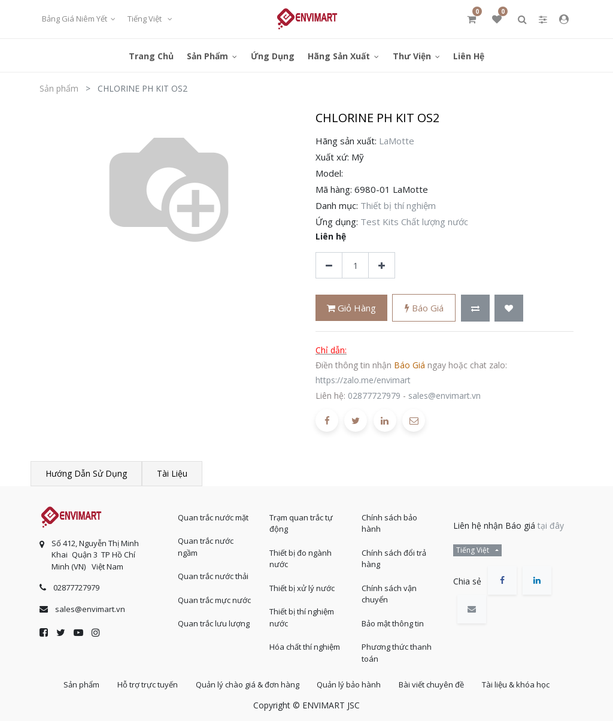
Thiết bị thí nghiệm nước (301, 617)
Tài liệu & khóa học (517, 684)
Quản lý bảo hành (349, 684)
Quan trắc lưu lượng (214, 623)
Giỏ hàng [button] (351, 308)
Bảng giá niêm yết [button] (75, 18)
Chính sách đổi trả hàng (394, 558)
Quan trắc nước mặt (213, 516)
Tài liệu (172, 473)
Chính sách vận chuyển (389, 593)
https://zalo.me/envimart (363, 380)
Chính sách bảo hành (389, 522)
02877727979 (374, 395)
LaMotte (396, 141)
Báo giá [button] (424, 308)
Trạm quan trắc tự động (301, 522)
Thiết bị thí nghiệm (398, 205)
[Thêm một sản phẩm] (381, 265)
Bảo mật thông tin (393, 622)
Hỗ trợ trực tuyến (146, 684)
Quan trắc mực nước (214, 599)
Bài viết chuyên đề (432, 684)
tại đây (551, 525)
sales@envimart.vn (444, 395)
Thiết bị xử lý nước (302, 587)
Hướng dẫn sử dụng (86, 473)
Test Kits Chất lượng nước (414, 222)
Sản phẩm (59, 88)
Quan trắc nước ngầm (205, 546)
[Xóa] (328, 265)
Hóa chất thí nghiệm (304, 646)
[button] (475, 308)
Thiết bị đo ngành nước (300, 558)
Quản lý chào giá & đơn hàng (247, 684)
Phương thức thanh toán (397, 652)
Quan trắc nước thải (213, 576)
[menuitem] (151, 55)
